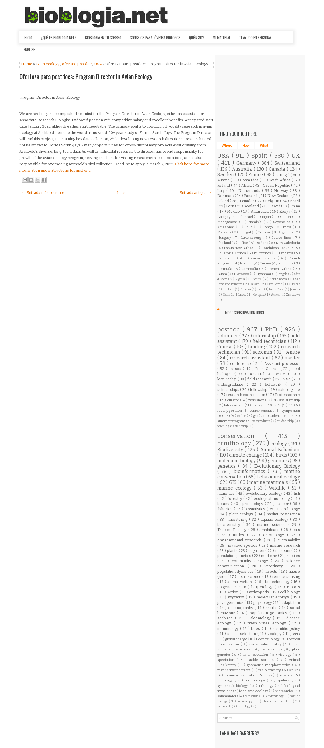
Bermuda (225, 269)
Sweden (226, 174)
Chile (249, 227)
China (295, 206)
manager (258, 405)
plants (233, 550)
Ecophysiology (268, 639)
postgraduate (261, 421)
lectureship (227, 379)
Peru (230, 206)
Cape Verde (275, 284)
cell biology (290, 592)
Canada (278, 169)
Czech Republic (277, 185)
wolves (294, 670)
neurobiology (272, 649)
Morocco (242, 274)
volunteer (228, 336)
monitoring (238, 519)
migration (237, 597)
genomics (279, 460)
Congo (268, 227)
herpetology (263, 587)
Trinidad (265, 232)
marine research (285, 545)
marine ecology (235, 488)
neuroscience (250, 576)
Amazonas (226, 227)
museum (283, 550)
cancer (283, 504)
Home (27, 64)
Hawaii (275, 206)
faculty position (230, 411)
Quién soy (196, 37)
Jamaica (295, 289)
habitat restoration (283, 514)
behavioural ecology (278, 477)
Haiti (260, 289)
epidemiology (275, 696)
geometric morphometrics (269, 665)
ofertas (69, 64)
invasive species (243, 545)
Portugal (283, 175)
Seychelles (282, 222)
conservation (241, 436)
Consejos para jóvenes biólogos (155, 37)
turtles (240, 535)
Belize (243, 243)
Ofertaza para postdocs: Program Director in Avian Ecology (85, 76)
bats (296, 530)
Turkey (266, 263)
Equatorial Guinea (232, 253)
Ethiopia (245, 289)
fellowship (259, 389)
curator (233, 400)
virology (285, 655)
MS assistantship (286, 400)
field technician (270, 341)
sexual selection (242, 634)
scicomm (263, 352)
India (288, 227)
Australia (243, 169)
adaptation (291, 602)
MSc (287, 379)
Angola (283, 274)
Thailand (224, 243)
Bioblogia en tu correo (103, 37)
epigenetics (228, 587)
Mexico (234, 211)
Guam (222, 274)
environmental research (240, 540)
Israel (248, 217)
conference (241, 363)
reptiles (293, 556)
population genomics (270, 613)
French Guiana (280, 269)
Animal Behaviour (280, 449)
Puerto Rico (282, 238)
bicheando (224, 706)
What (264, 146)
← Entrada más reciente (42, 192)
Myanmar (264, 274)
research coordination (246, 395)
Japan (267, 217)
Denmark (226, 196)
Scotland (252, 206)
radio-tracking (270, 670)
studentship (286, 421)
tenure (292, 352)
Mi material (221, 37)
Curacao (294, 284)
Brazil (295, 201)
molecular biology (237, 460)
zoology (275, 634)
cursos (236, 369)
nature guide (289, 389)
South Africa (280, 180)
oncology (225, 680)
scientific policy (286, 628)
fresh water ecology (268, 623)
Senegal (244, 232)
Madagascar (228, 222)
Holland (246, 263)
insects (271, 571)
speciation (227, 660)
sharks (272, 608)
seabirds (226, 618)
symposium (290, 411)
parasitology (256, 680)
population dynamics (236, 571)
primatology (253, 504)
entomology (275, 535)
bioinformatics (251, 471)
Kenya (285, 211)
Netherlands (250, 190)
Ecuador (247, 201)
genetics (227, 466)
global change (236, 639)
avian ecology (48, 64)
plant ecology (242, 514)
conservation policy (266, 644)
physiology (263, 602)
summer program (231, 421)
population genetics (234, 556)
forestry (235, 498)
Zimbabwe (293, 295)
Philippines (263, 253)
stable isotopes (262, 660)
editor (242, 416)
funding (257, 346)
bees (256, 628)
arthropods (259, 592)
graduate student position (274, 416)
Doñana (262, 243)
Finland (224, 185)
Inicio (28, 37)
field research (260, 379)
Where (227, 146)
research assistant (251, 358)
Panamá (251, 196)
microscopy (245, 701)
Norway (282, 190)
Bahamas (286, 263)
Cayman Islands (262, 258)
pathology (244, 706)
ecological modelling (272, 498)
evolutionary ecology (265, 493)
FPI (291, 405)
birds (282, 455)
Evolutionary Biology (277, 466)
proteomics (284, 691)
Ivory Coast (277, 289)
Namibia (255, 222)
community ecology (251, 561)
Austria (224, 180)
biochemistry (230, 524)
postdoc (84, 64)
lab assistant (234, 405)
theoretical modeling (278, 701)
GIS (233, 482)
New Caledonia (288, 243)
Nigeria (240, 279)
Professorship (287, 395)
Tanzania (286, 253)
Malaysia (224, 232)
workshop (256, 400)
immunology (228, 628)
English (29, 49)
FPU (227, 416)
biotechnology (278, 582)
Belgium (272, 201)
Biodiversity (231, 449)
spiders (284, 680)
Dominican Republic (277, 248)
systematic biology (233, 686)
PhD (272, 329)
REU (278, 405)
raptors (293, 587)
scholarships (228, 389)
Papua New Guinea (239, 248)
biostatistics (256, 509)
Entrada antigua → (196, 192)
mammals (226, 493)
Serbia (258, 279)
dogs (268, 675)
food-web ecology (254, 691)
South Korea (279, 279)
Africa (247, 185)
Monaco (241, 295)
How (245, 146)
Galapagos (226, 217)
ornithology (235, 443)
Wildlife (278, 488)
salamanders (228, 696)
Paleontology (260, 618)
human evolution (254, 655)
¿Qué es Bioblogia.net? (59, 37)
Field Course (267, 369)
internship (265, 336)
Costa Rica (250, 180)
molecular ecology (274, 597)
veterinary (275, 566)
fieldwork (275, 384)
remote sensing (286, 576)
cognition (256, 550)
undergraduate (232, 384)
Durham (228, 289)
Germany (247, 163)
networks (286, 675)
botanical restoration (241, 675)
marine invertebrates (234, 670)
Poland (223, 201)
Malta (227, 295)
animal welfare (241, 582)
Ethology (267, 686)
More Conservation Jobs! (244, 312)
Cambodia (250, 269)
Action (233, 592)
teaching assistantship (232, 426)
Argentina (286, 232)
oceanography (241, 608)
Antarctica (260, 211)
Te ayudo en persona (255, 37)
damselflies (252, 696)
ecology (279, 443)
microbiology (288, 509)
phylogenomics (231, 602)
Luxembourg (252, 238)
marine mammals (269, 482)
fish (297, 493)
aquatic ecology (275, 519)
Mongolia (259, 295)
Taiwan (255, 284)
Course (225, 346)
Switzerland (287, 163)
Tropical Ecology (232, 530)
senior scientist (262, 411)
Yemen (275, 295)
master (292, 358)
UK (295, 155)
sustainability (289, 540)
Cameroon (227, 258)
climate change (246, 455)
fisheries (225, 509)
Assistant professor (282, 363)
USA (98, 64)
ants (296, 634)
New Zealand (279, 196)
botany (224, 504)
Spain (260, 155)
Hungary (224, 238)
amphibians (270, 530)
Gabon (286, 217)
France (256, 174)
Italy (221, 190)
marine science (272, 524)
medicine (269, 556)
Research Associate (268, 374)
